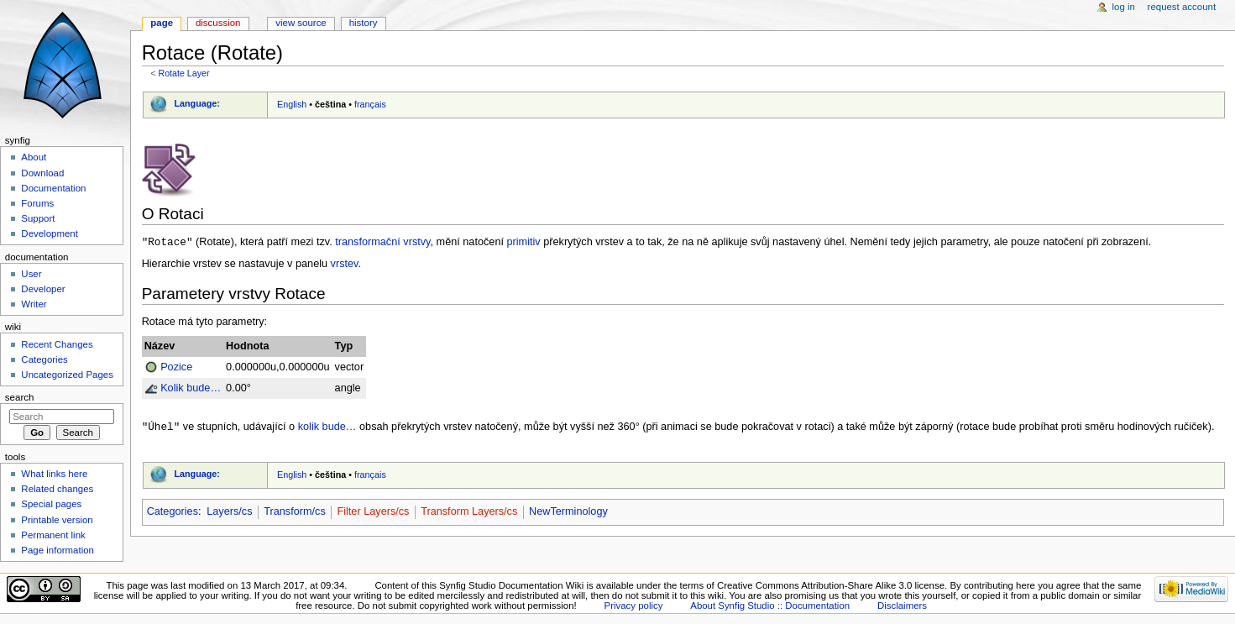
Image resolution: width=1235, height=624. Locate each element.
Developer (43, 289)
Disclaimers (902, 605)
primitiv (523, 243)
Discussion (218, 23)
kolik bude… (327, 428)
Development (49, 233)
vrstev (344, 264)
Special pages (51, 504)
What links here (54, 474)
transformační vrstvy (382, 243)
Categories (172, 513)
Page (161, 23)
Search (19, 397)
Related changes (57, 489)
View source (300, 23)
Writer (33, 304)
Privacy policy (633, 605)
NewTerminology (568, 513)
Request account (1182, 7)
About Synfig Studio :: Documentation (770, 605)
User (31, 274)
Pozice (176, 368)
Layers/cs (229, 513)
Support (38, 218)
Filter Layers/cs (373, 513)
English (291, 104)
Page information (57, 550)
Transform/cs (295, 513)
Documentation (53, 188)
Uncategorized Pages (67, 375)
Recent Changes (56, 344)
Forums (37, 203)
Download (42, 173)
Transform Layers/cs (469, 513)
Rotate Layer (183, 73)
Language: (197, 103)
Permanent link (53, 535)
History (363, 23)
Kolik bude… (190, 389)
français (370, 104)
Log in (1123, 7)
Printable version (56, 520)
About (33, 157)
